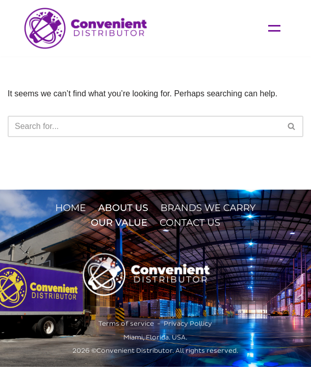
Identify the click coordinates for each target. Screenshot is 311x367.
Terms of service (126, 323)
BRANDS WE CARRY (208, 208)
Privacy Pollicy (188, 323)
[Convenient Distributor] (85, 28)
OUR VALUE (119, 222)
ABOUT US (123, 208)
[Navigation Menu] (274, 28)
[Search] (144, 126)
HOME (71, 208)
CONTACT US (190, 222)
